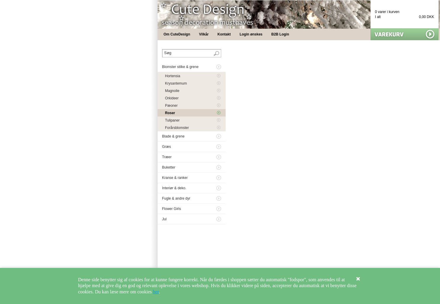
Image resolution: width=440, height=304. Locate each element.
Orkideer (172, 98)
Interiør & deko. (174, 188)
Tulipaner (172, 120)
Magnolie (172, 91)
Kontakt (224, 34)
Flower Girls (171, 209)
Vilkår (203, 34)
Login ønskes (251, 34)
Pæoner (171, 106)
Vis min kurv (405, 34)
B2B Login (280, 34)
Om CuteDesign (177, 34)
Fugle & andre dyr (176, 198)
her (156, 291)
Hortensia (172, 76)
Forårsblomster (177, 128)
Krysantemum (176, 83)
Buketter (168, 167)
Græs (166, 147)
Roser (170, 113)
